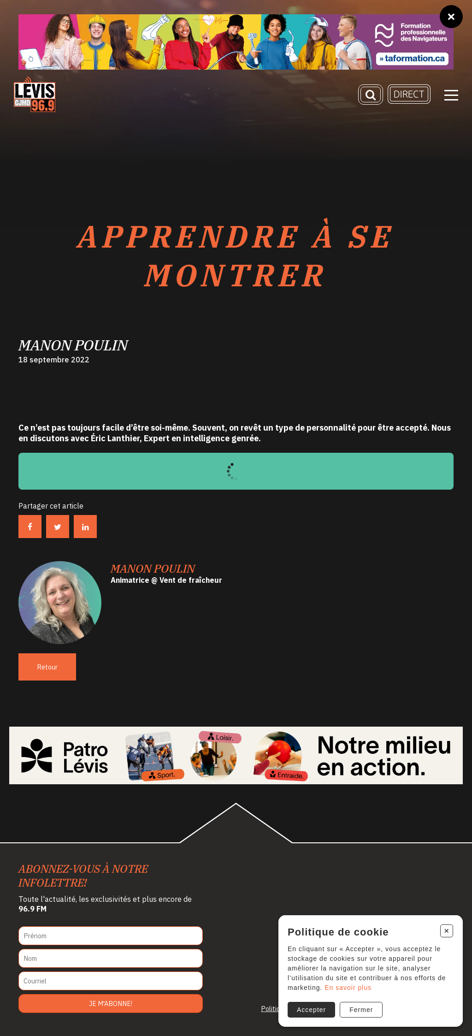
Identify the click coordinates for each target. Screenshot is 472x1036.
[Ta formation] (236, 42)
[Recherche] (370, 94)
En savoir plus (348, 987)
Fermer (361, 1009)
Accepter (311, 1009)
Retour (47, 667)
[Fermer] (451, 16)
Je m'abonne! (110, 1003)
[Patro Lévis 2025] (235, 755)
